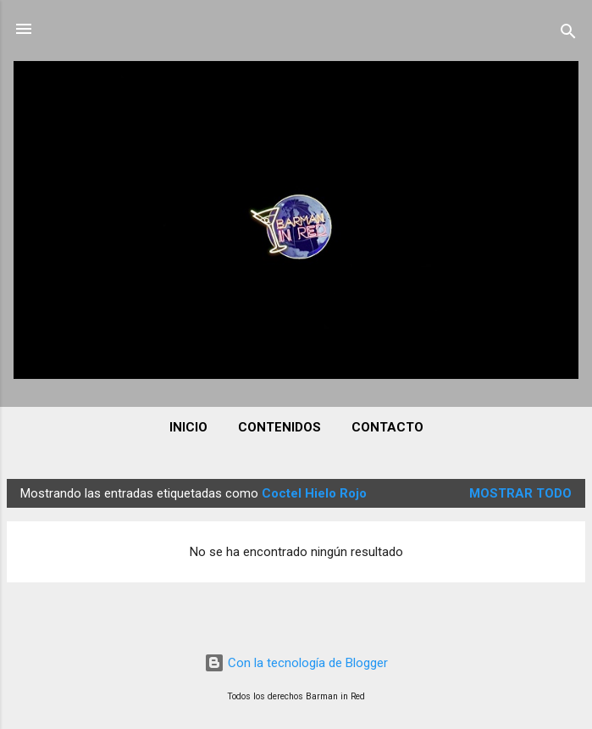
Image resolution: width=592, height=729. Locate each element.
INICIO (188, 427)
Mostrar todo (520, 493)
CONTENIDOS (279, 427)
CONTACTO (387, 427)
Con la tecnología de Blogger (296, 663)
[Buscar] (568, 34)
